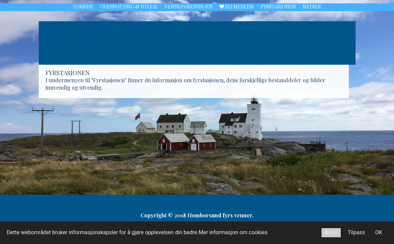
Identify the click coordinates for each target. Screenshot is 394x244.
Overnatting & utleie (129, 7)
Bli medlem (236, 7)
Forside (83, 7)
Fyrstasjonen (278, 7)
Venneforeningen (188, 7)
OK (378, 232)
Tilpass (356, 232)
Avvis (331, 232)
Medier (312, 7)
